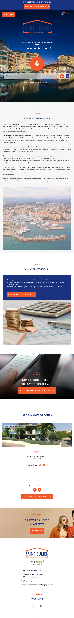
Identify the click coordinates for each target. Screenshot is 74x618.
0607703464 (26, 580)
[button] (39, 490)
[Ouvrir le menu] (8, 14)
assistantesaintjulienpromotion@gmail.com (37, 584)
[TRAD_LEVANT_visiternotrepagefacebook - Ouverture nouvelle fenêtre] (34, 606)
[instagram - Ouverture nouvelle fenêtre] (40, 606)
